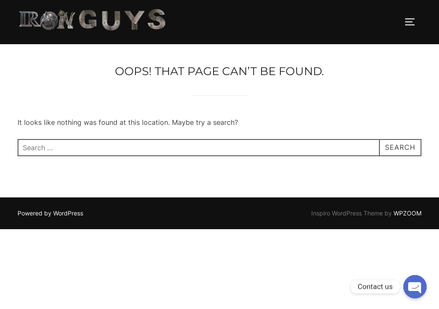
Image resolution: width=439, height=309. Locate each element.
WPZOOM (407, 213)
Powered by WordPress (50, 213)
